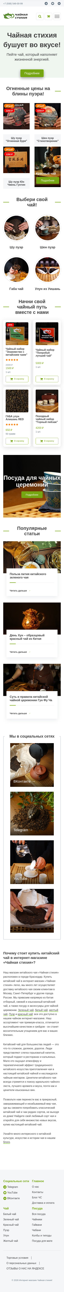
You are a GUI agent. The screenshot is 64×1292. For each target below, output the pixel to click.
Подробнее (32, 73)
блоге (6, 1142)
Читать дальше (19, 590)
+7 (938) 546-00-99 (13, 3)
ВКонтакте (22, 781)
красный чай (25, 1014)
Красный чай (11, 1224)
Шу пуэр (16, 247)
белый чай (41, 1010)
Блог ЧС (37, 1197)
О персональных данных (21, 1263)
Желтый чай (10, 1241)
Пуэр (12, 1014)
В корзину (17, 379)
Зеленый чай (26, 1010)
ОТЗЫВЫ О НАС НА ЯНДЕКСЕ (25, 1268)
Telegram (20, 830)
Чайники (37, 1219)
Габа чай (16, 289)
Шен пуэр (47, 247)
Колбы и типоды (42, 1235)
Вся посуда (39, 1214)
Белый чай (9, 1214)
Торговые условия (17, 1257)
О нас (35, 1186)
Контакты (37, 1192)
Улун (6, 1235)
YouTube (20, 879)
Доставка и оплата (43, 1202)
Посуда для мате (42, 1241)
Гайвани (37, 1224)
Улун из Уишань (47, 289)
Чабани (36, 1230)
